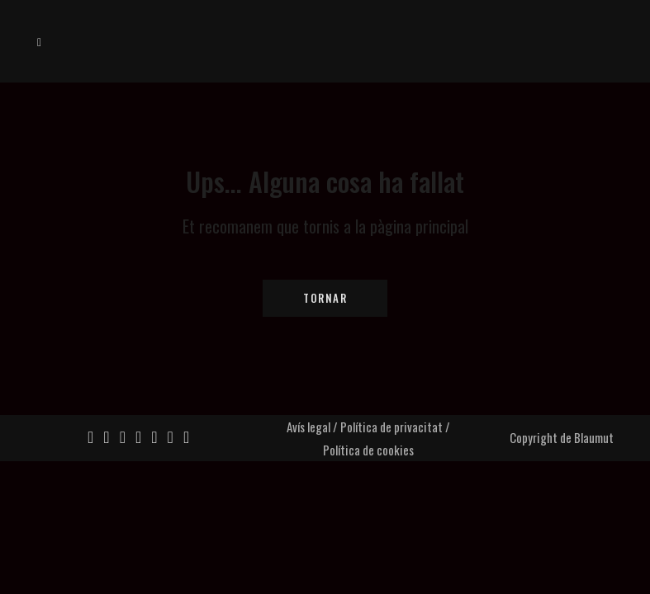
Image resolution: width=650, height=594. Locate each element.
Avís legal (308, 426)
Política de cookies (368, 450)
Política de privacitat (391, 426)
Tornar (325, 298)
